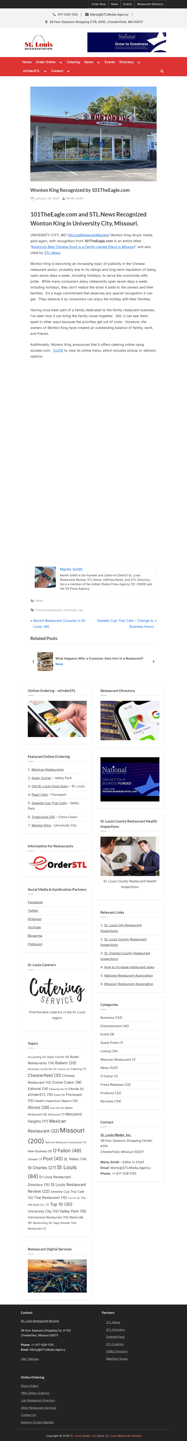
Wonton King (41, 825)
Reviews (106, 1101)
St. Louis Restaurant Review (71, 42)
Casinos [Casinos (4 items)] (63, 1069)
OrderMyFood (115, 1336)
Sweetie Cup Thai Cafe (49, 803)
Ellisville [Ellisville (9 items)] (76, 1089)
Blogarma (35, 936)
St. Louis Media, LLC (83, 1435)
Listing (105, 1051)
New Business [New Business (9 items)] (40, 1151)
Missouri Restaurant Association (128, 984)
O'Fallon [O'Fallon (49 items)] (67, 1150)
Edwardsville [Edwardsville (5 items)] (58, 1089)
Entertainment (111, 1026)
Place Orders (29, 1386)
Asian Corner (41, 778)
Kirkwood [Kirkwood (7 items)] (56, 1114)
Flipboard (35, 944)
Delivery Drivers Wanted (37, 1422)
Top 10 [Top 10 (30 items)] (61, 1204)
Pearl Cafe (40, 795)
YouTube (34, 927)
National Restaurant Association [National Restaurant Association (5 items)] (65, 1142)
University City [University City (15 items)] (43, 1211)
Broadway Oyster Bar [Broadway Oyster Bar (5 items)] (42, 1069)
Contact (57, 71)
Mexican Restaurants (48, 770)
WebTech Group (117, 1358)
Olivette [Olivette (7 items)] (35, 1159)
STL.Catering (115, 1344)
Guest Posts (109, 1043)
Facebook (35, 902)
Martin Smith (74, 198)
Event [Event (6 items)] (59, 1094)
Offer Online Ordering (35, 1393)
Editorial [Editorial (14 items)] (38, 1089)
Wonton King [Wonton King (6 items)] (42, 1223)
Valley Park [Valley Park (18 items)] (73, 1211)
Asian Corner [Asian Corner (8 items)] (58, 1057)
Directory (126, 62)
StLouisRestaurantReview (88, 235)
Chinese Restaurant (48, 610)
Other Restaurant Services (38, 1407)
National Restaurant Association (128, 976)
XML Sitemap (30, 1359)
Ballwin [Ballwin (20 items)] (65, 1063)
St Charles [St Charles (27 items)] (42, 1167)
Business (107, 1018)
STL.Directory (115, 1329)
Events (127, 4)
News (114, 4)
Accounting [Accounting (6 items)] (37, 1057)
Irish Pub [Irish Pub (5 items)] (57, 1108)
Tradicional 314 (43, 817)
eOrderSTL (31, 71)
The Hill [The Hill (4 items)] (74, 1198)
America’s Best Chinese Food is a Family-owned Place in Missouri (83, 247)
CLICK (58, 350)
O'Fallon (106, 1076)
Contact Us (28, 1415)
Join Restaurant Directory (38, 1400)
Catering (73, 62)
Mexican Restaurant (115, 1060)
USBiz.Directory (117, 1351)
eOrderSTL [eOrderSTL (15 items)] (40, 1094)
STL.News (52, 253)
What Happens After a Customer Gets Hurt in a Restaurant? (99, 658)
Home (27, 62)
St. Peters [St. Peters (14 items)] (75, 1159)
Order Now (99, 4)
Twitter (33, 911)
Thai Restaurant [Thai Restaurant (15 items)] (50, 1197)
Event (104, 1034)
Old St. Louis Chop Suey (50, 786)
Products (107, 1093)
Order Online (46, 62)
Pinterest (34, 919)
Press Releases (112, 1085)
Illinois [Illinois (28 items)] (38, 1107)
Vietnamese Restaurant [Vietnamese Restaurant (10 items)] (48, 1217)
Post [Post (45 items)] (53, 1158)
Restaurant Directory (150, 4)
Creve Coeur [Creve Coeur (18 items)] (66, 1082)
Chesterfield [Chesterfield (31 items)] (44, 1075)
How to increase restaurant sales (129, 967)
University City (73, 610)
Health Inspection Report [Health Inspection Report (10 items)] (56, 1101)
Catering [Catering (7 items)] (78, 1069)
